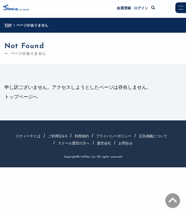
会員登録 (124, 8)
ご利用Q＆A (57, 136)
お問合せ (125, 143)
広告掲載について (153, 136)
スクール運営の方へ (74, 143)
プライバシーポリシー (114, 136)
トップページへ (21, 96)
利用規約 (82, 136)
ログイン (141, 8)
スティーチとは (28, 136)
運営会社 (104, 143)
